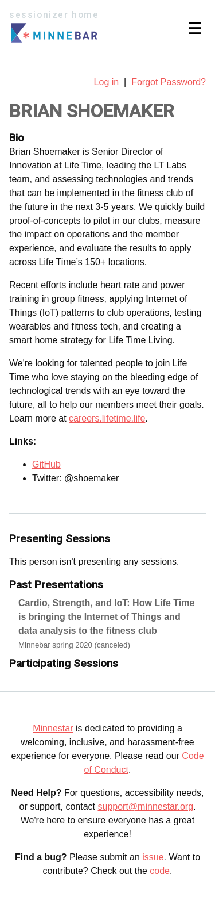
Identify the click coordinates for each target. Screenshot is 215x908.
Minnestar (53, 728)
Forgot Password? (168, 82)
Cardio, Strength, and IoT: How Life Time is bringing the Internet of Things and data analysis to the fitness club (106, 616)
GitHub (46, 464)
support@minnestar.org (145, 806)
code (160, 871)
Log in (106, 82)
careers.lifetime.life (107, 418)
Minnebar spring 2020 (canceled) (74, 645)
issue (152, 857)
